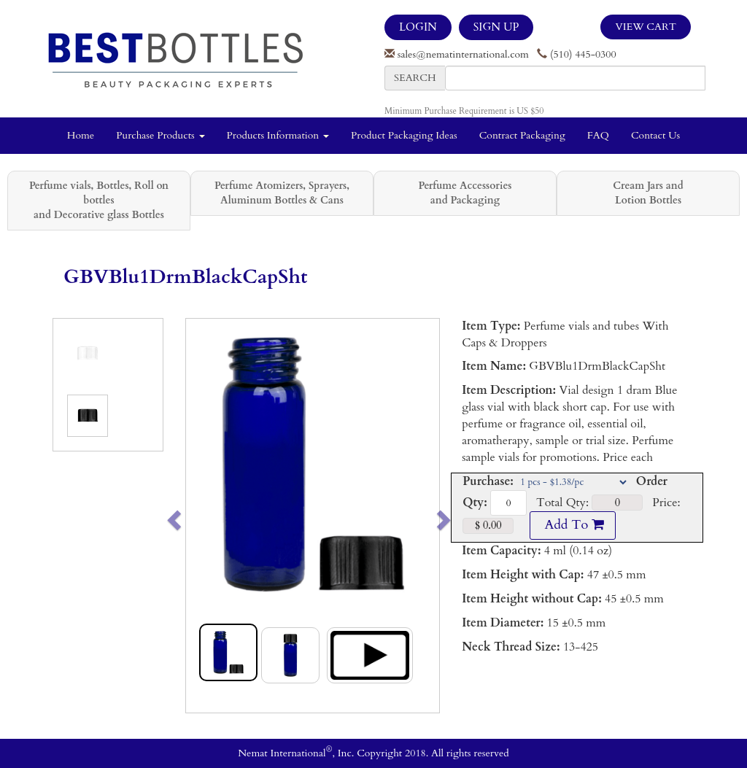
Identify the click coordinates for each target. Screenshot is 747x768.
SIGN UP (496, 27)
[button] (199, 516)
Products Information (278, 135)
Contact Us (655, 135)
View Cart (645, 27)
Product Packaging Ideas (404, 135)
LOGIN (418, 27)
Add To (572, 525)
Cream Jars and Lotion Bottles (648, 193)
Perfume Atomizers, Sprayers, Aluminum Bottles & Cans (281, 193)
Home (80, 135)
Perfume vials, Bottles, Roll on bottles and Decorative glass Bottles (99, 200)
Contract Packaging (522, 135)
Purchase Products (160, 135)
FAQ (598, 135)
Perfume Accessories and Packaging (464, 193)
